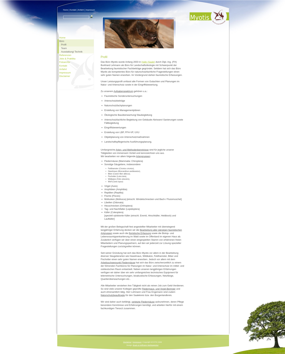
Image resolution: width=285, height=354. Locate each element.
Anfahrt (81, 10)
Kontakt (73, 10)
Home (65, 10)
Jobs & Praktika (67, 58)
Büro (61, 41)
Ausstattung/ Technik (72, 51)
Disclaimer (64, 76)
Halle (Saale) (148, 62)
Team (64, 48)
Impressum (90, 10)
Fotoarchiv (64, 62)
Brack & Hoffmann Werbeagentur (145, 345)
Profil (63, 44)
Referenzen (65, 55)
